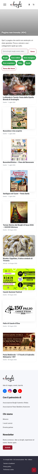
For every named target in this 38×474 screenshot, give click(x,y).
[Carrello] (34, 5)
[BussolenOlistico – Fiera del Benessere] (19, 149)
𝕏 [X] (14, 391)
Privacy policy (7, 466)
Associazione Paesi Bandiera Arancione (16, 407)
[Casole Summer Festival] (19, 279)
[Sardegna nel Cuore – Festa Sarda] (19, 181)
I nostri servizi (7, 423)
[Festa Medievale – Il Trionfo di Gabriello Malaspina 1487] (19, 342)
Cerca (32, 51)
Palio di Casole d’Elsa (11, 323)
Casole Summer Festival (12, 292)
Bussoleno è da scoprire (12, 131)
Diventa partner (8, 427)
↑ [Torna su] (34, 470)
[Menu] (4, 4)
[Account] (29, 5)
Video (20, 63)
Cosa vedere (15, 58)
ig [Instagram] (9, 391)
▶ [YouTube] (19, 391)
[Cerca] (15, 51)
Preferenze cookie (8, 469)
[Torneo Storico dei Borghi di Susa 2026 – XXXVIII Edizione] (19, 212)
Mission (5, 419)
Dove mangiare (29, 58)
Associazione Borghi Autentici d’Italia (15, 403)
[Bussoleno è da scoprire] (19, 118)
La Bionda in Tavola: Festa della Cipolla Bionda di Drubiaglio (18, 98)
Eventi (28, 63)
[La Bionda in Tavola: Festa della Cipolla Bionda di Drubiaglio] (19, 84)
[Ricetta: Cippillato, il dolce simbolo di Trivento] (19, 246)
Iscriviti (7, 447)
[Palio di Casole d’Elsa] (19, 310)
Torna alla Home (9, 68)
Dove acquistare (9, 63)
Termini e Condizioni (9, 463)
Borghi (5, 58)
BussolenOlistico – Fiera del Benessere (18, 162)
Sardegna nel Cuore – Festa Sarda (16, 194)
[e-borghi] (16, 4)
